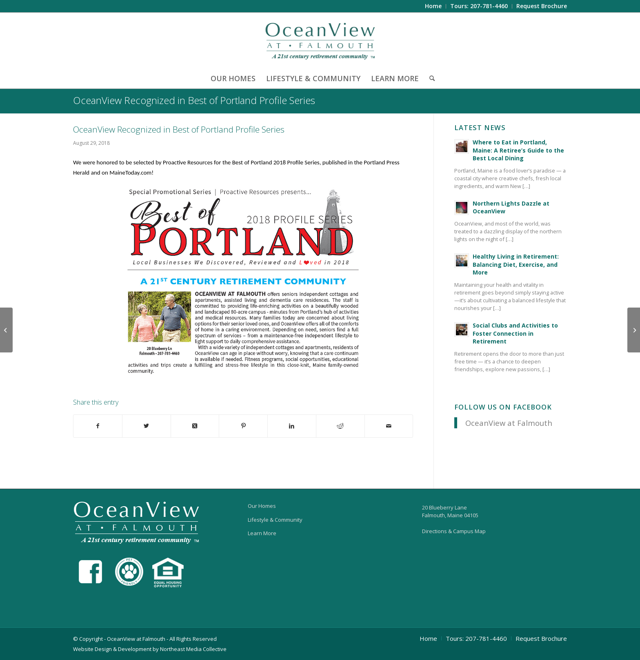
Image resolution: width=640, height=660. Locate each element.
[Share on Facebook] (97, 426)
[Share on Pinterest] (243, 426)
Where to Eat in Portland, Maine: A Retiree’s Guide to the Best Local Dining (518, 150)
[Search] (429, 78)
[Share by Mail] (389, 426)
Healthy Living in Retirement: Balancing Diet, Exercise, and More (516, 264)
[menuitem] (433, 6)
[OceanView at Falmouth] (320, 40)
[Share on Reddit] (340, 426)
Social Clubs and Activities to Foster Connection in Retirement (515, 333)
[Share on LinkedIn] (292, 426)
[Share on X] (146, 426)
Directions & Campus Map (454, 531)
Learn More (262, 533)
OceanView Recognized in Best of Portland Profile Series (194, 100)
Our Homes (262, 505)
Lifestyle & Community (275, 519)
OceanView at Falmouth (508, 423)
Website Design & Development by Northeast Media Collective (150, 649)
